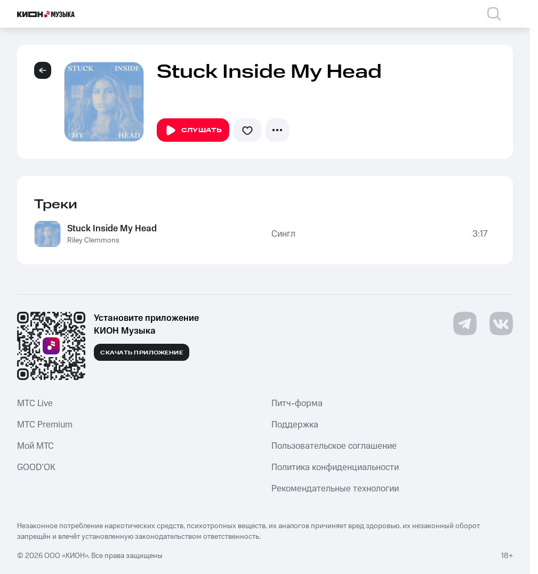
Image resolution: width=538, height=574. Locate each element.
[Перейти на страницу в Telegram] (465, 323)
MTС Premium (45, 424)
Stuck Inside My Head (112, 228)
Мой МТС (35, 446)
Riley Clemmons (93, 240)
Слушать (193, 130)
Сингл (283, 234)
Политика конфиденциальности (335, 467)
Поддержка (294, 424)
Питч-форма (297, 403)
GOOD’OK (36, 467)
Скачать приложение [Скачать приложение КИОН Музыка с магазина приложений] (141, 353)
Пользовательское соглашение (334, 446)
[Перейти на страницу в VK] (501, 323)
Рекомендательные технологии (335, 488)
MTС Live (35, 403)
